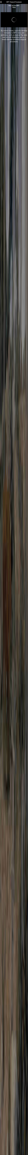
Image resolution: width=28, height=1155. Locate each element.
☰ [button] (1, 2)
